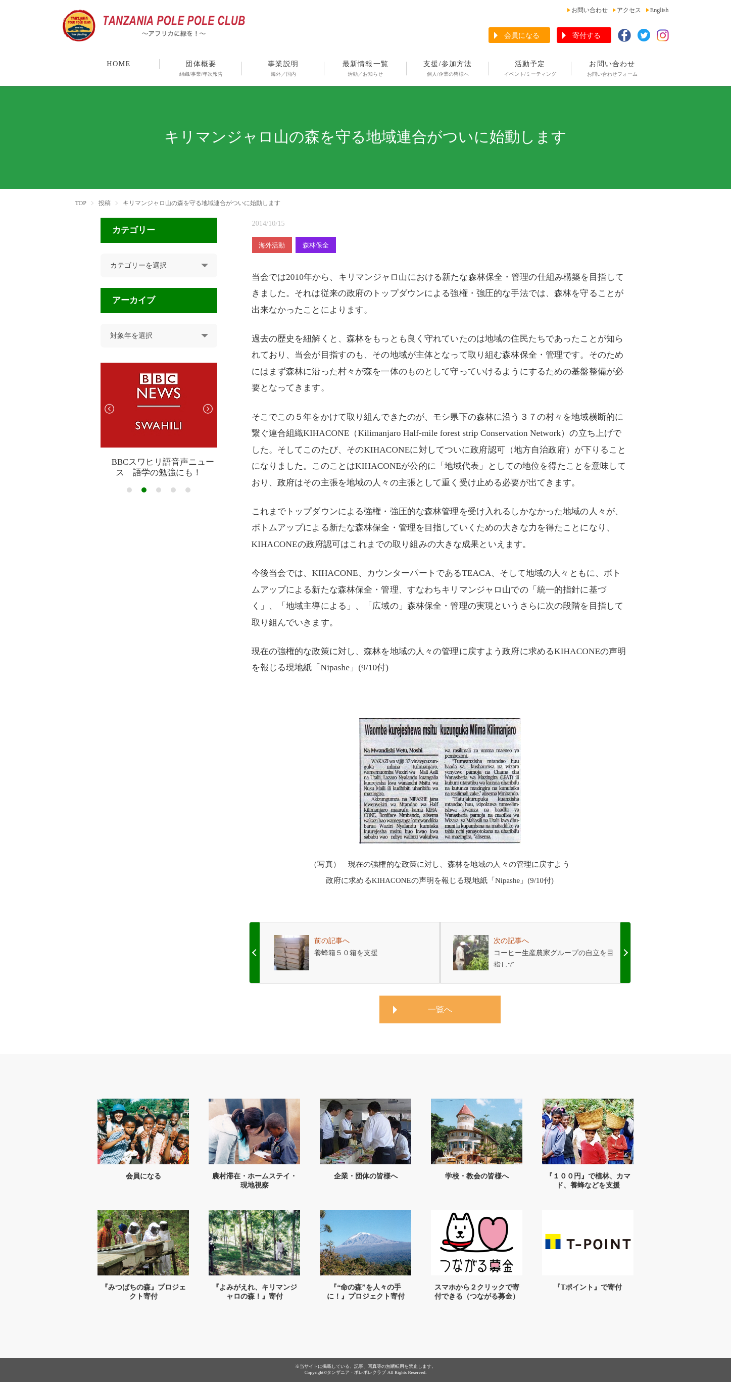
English (659, 10)
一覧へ (440, 1009)
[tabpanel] (159, 420)
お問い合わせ (589, 10)
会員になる (522, 35)
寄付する (586, 35)
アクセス (629, 10)
